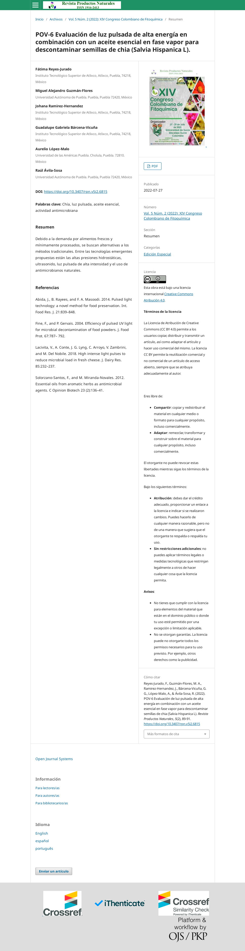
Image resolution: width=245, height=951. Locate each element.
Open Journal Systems (54, 758)
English (41, 833)
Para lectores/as (47, 788)
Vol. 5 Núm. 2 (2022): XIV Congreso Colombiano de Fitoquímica (115, 19)
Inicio (39, 19)
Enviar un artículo (54, 871)
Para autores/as (47, 795)
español (42, 840)
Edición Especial (157, 254)
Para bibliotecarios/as (51, 803)
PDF (154, 166)
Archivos (56, 19)
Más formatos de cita (163, 734)
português (44, 848)
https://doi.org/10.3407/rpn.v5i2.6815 (75, 191)
